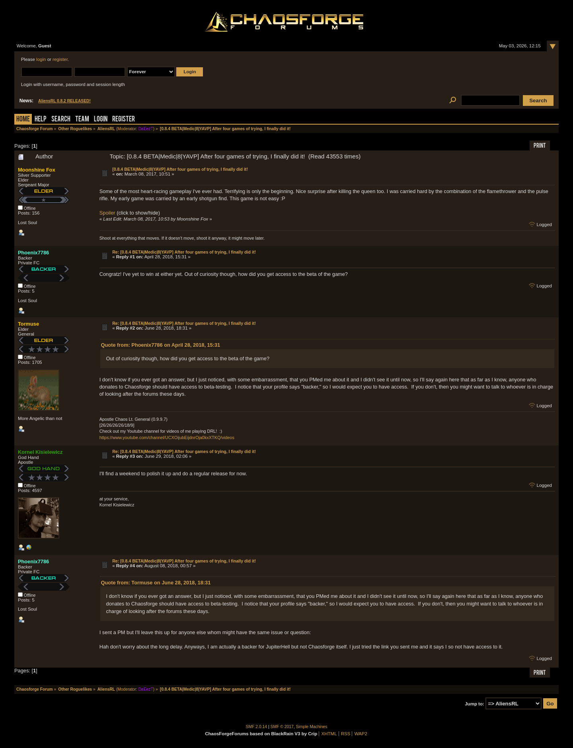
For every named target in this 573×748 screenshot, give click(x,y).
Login (100, 120)
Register (123, 120)
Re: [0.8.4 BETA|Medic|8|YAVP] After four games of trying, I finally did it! (184, 252)
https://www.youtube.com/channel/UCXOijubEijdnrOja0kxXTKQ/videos (166, 437)
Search (60, 120)
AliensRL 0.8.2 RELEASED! (64, 101)
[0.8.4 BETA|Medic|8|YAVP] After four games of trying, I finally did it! (180, 169)
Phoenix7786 (33, 253)
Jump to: (474, 703)
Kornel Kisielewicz (40, 452)
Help (41, 120)
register (60, 59)
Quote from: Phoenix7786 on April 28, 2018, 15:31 (160, 345)
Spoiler (107, 213)
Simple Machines (311, 727)
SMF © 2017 (282, 727)
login (41, 59)
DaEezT (145, 129)
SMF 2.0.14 (256, 727)
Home (23, 120)
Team (82, 120)
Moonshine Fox (36, 170)
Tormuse (28, 324)
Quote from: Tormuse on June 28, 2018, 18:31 (156, 583)
